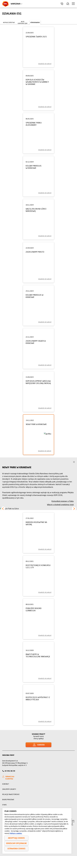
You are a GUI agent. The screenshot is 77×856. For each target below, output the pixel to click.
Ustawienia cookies (16, 848)
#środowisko (35, 22)
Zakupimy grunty (9, 789)
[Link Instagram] (66, 755)
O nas (4, 805)
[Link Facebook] (70, 755)
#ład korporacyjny (22, 22)
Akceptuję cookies (16, 838)
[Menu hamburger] (73, 3)
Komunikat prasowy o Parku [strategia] (63, 501)
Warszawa (15, 4)
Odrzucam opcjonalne (16, 843)
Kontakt (5, 784)
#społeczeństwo (9, 22)
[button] (3, 509)
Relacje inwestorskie (10, 794)
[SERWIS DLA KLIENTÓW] (12, 777)
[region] (37, 831)
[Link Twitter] (74, 755)
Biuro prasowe (8, 799)
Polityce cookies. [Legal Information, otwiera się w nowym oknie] (16, 833)
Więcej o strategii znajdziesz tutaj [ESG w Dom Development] (60, 504)
